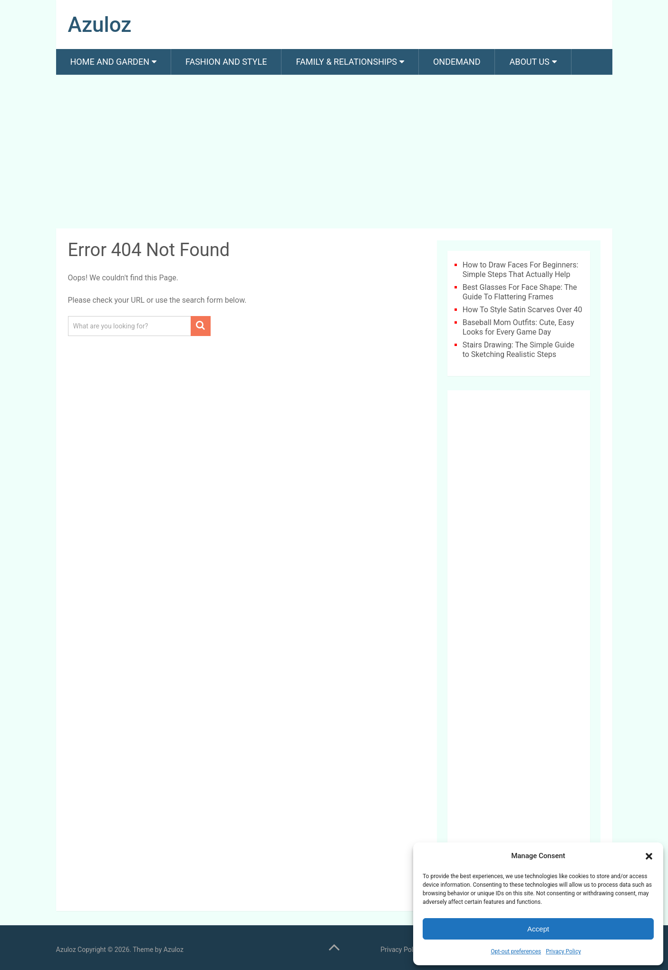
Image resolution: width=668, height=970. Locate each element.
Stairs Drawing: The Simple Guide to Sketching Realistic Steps (518, 349)
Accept (538, 929)
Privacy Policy (563, 951)
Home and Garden (109, 62)
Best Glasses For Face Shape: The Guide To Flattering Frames (520, 292)
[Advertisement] (334, 153)
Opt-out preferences (516, 951)
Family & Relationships (346, 62)
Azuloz (100, 24)
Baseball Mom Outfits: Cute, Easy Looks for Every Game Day (518, 327)
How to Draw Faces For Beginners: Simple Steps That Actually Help (521, 269)
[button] (649, 856)
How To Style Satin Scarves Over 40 (522, 309)
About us (529, 62)
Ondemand (457, 62)
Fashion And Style (226, 62)
